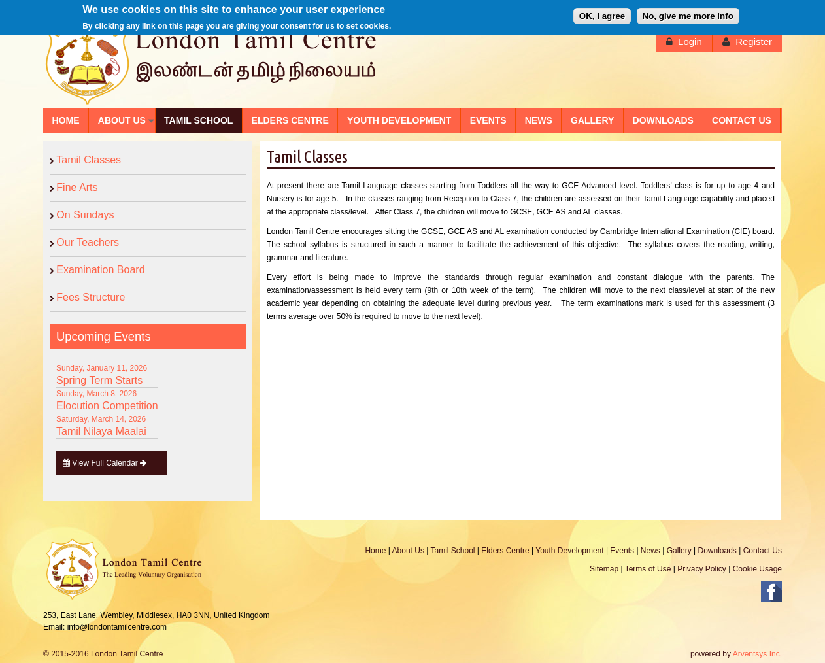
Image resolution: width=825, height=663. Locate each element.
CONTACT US (741, 120)
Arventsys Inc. (757, 653)
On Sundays (85, 214)
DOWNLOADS (663, 120)
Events (622, 550)
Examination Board (100, 269)
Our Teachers (87, 242)
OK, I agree (602, 14)
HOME (66, 120)
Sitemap (604, 568)
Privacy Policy (701, 568)
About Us (408, 550)
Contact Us (762, 550)
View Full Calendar (105, 463)
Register (753, 41)
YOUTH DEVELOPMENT (399, 120)
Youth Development (569, 550)
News (650, 550)
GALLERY (592, 120)
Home (375, 550)
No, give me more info (688, 14)
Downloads (717, 550)
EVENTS (488, 120)
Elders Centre (505, 550)
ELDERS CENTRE (290, 120)
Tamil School (452, 550)
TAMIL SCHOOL (198, 120)
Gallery (679, 550)
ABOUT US (122, 120)
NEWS (538, 120)
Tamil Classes (88, 159)
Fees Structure (90, 297)
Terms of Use (648, 568)
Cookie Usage (757, 568)
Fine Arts (76, 187)
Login (690, 41)
